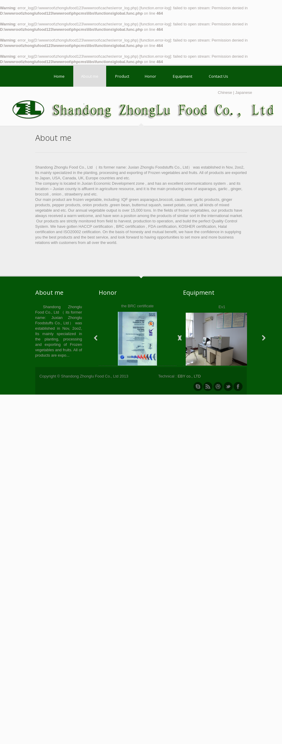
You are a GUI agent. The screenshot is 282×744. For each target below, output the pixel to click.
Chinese (225, 92)
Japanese (243, 92)
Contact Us (218, 76)
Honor (150, 76)
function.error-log (155, 8)
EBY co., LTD (189, 376)
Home (59, 76)
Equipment (182, 76)
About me (89, 76)
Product (122, 76)
